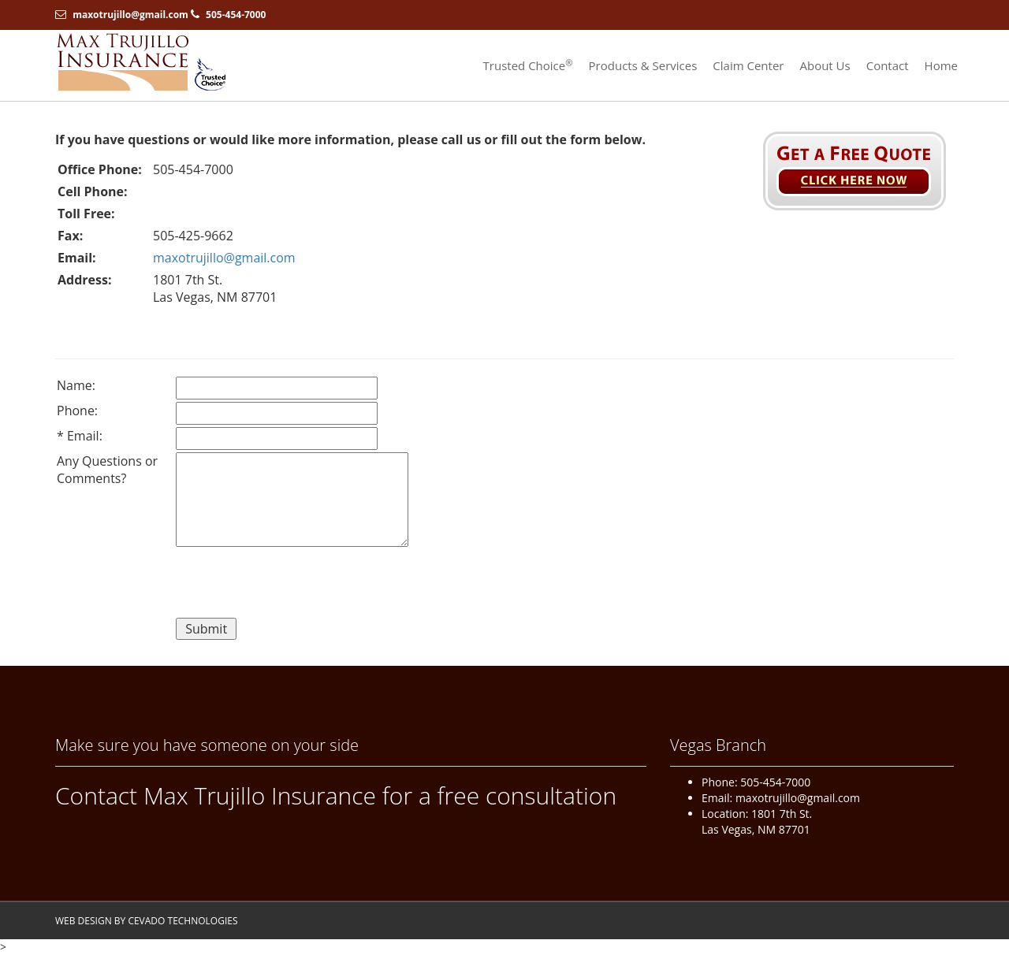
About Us (824, 65)
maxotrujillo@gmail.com (130, 14)
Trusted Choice (528, 65)
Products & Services (643, 65)
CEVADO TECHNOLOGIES (182, 920)
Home (941, 65)
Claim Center (748, 65)
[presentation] (295, 584)
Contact (887, 65)
